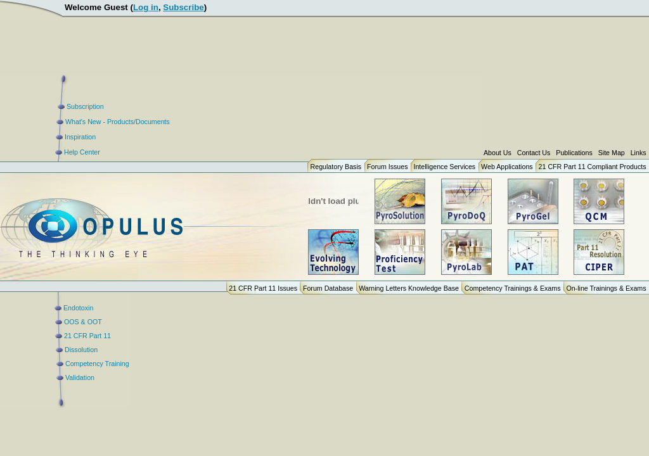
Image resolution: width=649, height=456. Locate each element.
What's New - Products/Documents (117, 121)
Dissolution (81, 349)
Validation (79, 377)
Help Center (82, 152)
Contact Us (534, 152)
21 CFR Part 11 (87, 335)
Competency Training (97, 363)
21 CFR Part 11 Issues (263, 288)
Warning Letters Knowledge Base (409, 288)
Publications (574, 152)
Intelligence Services (444, 166)
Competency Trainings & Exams (513, 288)
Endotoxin (78, 308)
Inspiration (80, 137)
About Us (497, 152)
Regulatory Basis (336, 166)
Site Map (611, 152)
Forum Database (328, 288)
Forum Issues (387, 166)
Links (638, 152)
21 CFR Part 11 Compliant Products (592, 166)
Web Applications (507, 166)
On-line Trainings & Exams (606, 288)
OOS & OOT (83, 322)
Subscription (85, 106)
